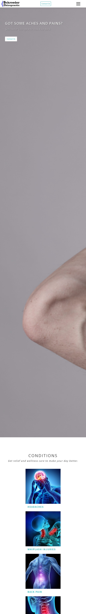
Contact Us (45, 4)
